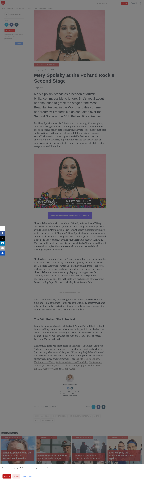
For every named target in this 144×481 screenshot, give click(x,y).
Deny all (16, 476)
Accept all (7, 476)
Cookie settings (27, 476)
